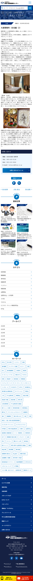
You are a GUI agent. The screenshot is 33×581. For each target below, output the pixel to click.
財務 (3, 379)
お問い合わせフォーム (16, 170)
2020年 (3, 346)
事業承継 (3, 289)
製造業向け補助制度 (6, 433)
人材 (3, 395)
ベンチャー (4, 285)
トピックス (5, 504)
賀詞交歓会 (25, 408)
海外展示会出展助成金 (7, 391)
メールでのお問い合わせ (23, 578)
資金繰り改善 (5, 399)
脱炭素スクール (27, 470)
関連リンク (5, 521)
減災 (28, 437)
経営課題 (11, 449)
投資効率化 (28, 433)
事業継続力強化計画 (11, 437)
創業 (23, 362)
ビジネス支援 (6, 483)
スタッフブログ (8, 12)
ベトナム (4, 383)
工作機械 (16, 466)
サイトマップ (8, 563)
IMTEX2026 (28, 462)
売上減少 (15, 453)
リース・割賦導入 (18, 433)
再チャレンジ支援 (6, 408)
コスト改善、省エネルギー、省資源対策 (11, 470)
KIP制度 (4, 428)
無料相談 (18, 449)
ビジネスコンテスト (21, 424)
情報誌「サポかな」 (8, 508)
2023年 (3, 336)
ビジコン (9, 441)
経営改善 (13, 399)
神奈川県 (20, 399)
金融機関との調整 (6, 457)
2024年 (3, 333)
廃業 (30, 445)
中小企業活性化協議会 (16, 403)
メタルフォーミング (6, 466)
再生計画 (4, 449)
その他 (3, 299)
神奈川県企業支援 (12, 428)
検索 (30, 8)
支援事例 (4, 491)
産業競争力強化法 (6, 453)
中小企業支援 (10, 395)
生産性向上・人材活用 (7, 295)
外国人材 (17, 374)
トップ (2, 12)
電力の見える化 (17, 416)
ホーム (4, 478)
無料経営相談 (16, 408)
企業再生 (3, 292)
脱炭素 (24, 370)
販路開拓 (3, 275)
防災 (3, 441)
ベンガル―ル (5, 387)
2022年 (3, 339)
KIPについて (6, 500)
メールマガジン (6, 525)
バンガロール (26, 383)
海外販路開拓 (10, 370)
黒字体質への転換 (17, 457)
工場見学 (18, 370)
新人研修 (9, 362)
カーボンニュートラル (7, 374)
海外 (3, 416)
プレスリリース (6, 512)
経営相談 (3, 272)
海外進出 (3, 279)
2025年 (3, 329)
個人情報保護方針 (21, 563)
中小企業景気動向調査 (8, 517)
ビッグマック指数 (13, 366)
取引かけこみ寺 (17, 441)
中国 (30, 416)
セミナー (22, 366)
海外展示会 (27, 387)
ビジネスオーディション (7, 424)
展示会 (3, 412)
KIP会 (2, 309)
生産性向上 (28, 428)
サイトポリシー (8, 566)
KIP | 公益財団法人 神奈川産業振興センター (9, 2)
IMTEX (20, 387)
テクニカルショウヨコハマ (14, 412)
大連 (25, 416)
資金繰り (9, 379)
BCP (3, 437)
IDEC (3, 370)
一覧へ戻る (16, 189)
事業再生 (18, 395)
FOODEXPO (14, 387)
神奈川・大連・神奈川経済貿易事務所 (11, 420)
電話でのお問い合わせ (6, 578)
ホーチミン (17, 383)
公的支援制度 (5, 403)
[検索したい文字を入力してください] (14, 8)
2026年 (3, 326)
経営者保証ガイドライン (7, 462)
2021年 (3, 343)
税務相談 (23, 379)
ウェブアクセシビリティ (22, 566)
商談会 (27, 391)
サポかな (3, 302)
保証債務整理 (19, 462)
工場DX (21, 428)
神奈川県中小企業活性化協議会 (18, 445)
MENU (30, 3)
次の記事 (28, 189)
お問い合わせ (6, 530)
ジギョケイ (21, 437)
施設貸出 (4, 487)
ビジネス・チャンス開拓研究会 (9, 305)
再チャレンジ (5, 445)
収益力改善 (25, 395)
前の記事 (4, 189)
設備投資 (3, 282)
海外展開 (4, 366)
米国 (28, 366)
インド (10, 383)
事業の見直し (23, 453)
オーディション (19, 391)
